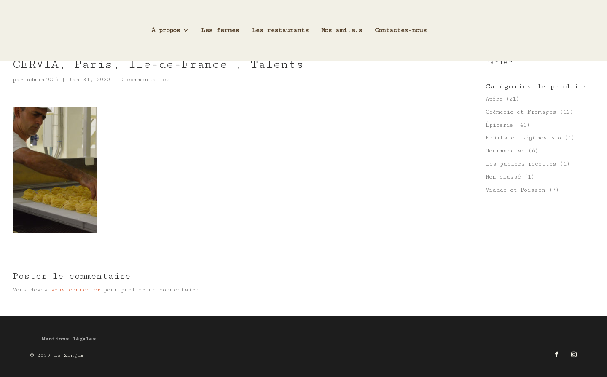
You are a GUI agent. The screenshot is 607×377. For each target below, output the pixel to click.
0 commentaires (145, 79)
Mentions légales (69, 339)
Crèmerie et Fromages (521, 112)
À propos (165, 30)
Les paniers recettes (521, 163)
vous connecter (75, 289)
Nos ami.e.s (341, 30)
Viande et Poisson (515, 190)
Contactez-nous (401, 30)
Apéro (494, 99)
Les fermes (220, 30)
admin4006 (42, 79)
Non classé (503, 177)
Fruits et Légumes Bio (523, 137)
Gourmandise (505, 150)
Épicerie (499, 125)
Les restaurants (280, 30)
